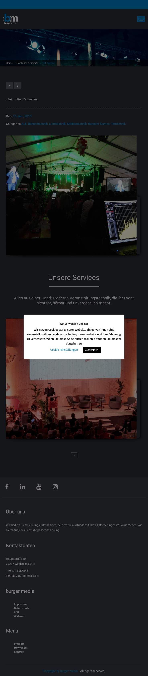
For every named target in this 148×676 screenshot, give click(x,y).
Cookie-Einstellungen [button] (64, 350)
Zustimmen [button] (91, 349)
